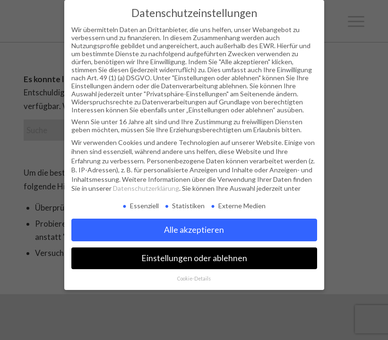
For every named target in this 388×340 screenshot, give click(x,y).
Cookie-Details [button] (194, 278)
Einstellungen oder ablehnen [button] (194, 258)
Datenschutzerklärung (146, 188)
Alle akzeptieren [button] (194, 230)
